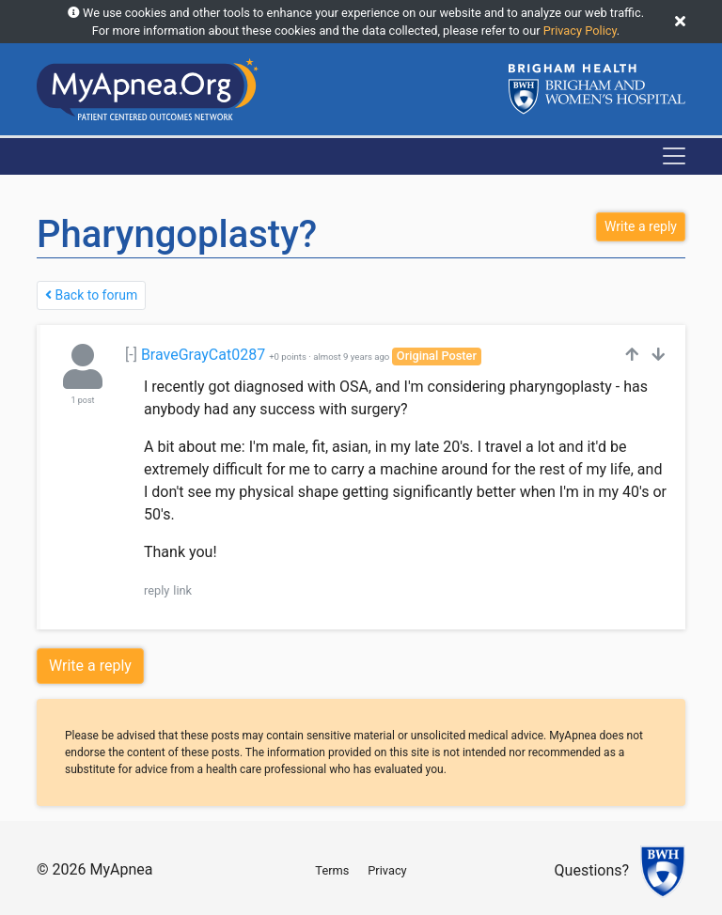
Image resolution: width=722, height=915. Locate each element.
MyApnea (120, 869)
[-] (131, 355)
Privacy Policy (580, 30)
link (182, 590)
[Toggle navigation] (674, 156)
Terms (332, 870)
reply (156, 590)
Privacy (387, 870)
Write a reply (90, 666)
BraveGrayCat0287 (203, 355)
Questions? (592, 871)
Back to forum (91, 294)
